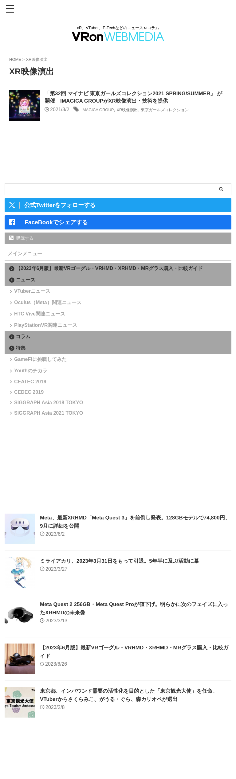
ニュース (25, 279)
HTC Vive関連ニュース (41, 324)
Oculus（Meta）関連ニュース (49, 308)
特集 (21, 365)
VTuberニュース (34, 293)
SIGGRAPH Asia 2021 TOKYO (50, 453)
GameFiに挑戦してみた (42, 378)
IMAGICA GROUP (101, 110)
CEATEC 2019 (32, 409)
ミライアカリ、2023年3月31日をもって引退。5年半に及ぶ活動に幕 (124, 604)
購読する (21, 238)
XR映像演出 (137, 110)
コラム (23, 353)
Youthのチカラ (32, 394)
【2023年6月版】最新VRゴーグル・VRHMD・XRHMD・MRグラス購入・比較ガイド (109, 268)
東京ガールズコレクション (182, 110)
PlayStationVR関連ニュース (47, 340)
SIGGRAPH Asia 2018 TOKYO (50, 439)
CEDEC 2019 (30, 424)
